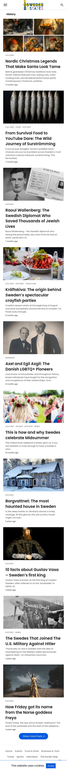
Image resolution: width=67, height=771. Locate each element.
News (37, 426)
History (27, 127)
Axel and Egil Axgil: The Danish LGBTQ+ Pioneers (29, 366)
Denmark (10, 358)
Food (18, 127)
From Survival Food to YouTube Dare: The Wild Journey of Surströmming (30, 138)
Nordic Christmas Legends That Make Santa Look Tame (32, 64)
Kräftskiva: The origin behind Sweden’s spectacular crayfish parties (33, 295)
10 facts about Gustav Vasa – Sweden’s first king (32, 572)
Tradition (31, 283)
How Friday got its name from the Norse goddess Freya (29, 712)
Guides (19, 426)
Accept (51, 766)
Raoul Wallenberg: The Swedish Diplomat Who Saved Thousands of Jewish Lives (32, 218)
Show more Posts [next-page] (32, 736)
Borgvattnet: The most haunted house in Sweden (30, 503)
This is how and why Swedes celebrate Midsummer (32, 435)
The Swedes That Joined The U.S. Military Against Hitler (33, 641)
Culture (9, 55)
